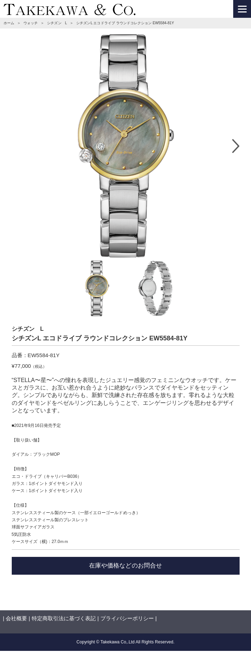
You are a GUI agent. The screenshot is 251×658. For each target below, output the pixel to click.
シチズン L (57, 23)
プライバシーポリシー (127, 618)
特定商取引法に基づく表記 (64, 618)
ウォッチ (30, 23)
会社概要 (16, 618)
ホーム (9, 23)
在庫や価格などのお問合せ (125, 565)
